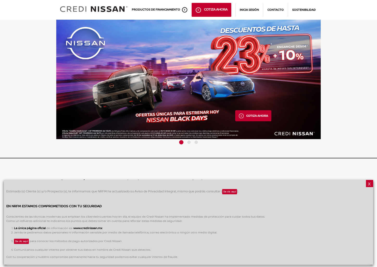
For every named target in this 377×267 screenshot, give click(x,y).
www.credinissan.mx (87, 228)
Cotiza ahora (211, 10)
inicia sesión (249, 10)
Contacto (275, 10)
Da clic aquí (229, 191)
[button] (181, 142)
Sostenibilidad (304, 10)
